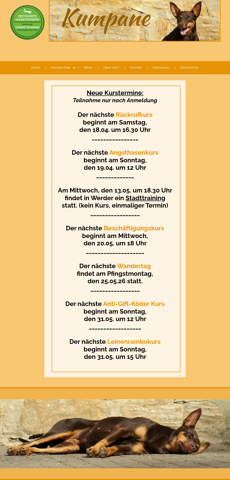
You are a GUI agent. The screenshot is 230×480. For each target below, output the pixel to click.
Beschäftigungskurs (134, 228)
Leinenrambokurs (134, 341)
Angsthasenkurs (133, 152)
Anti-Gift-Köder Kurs (134, 304)
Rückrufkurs (134, 114)
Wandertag (134, 266)
